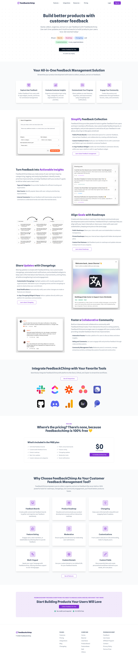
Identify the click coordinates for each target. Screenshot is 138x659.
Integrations (66, 3)
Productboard (85, 643)
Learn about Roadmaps (82, 249)
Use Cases (106, 638)
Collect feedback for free (69, 49)
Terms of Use (107, 649)
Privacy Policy (107, 646)
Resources (77, 3)
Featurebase (85, 646)
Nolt (82, 649)
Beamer (83, 638)
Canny (83, 635)
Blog (60, 643)
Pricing (86, 3)
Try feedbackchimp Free (99, 454)
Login (109, 3)
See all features (69, 576)
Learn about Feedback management (85, 153)
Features (56, 3)
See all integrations (69, 378)
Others (83, 652)
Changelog (62, 646)
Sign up (117, 3)
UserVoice (84, 641)
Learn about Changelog (26, 302)
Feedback (106, 635)
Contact (105, 643)
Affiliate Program (108, 641)
